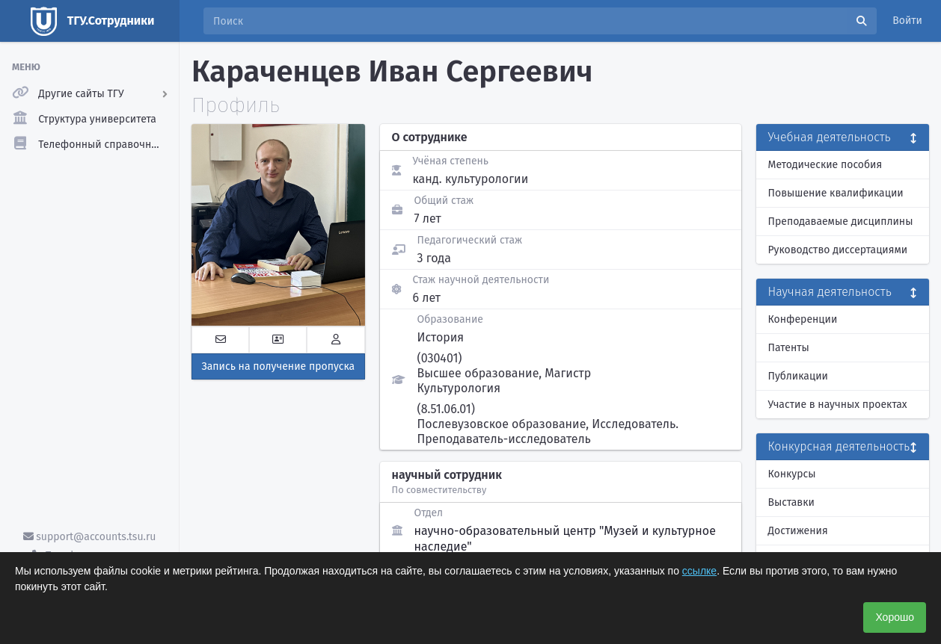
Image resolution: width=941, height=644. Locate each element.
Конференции (803, 319)
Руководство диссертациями (838, 250)
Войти (907, 20)
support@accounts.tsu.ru (89, 536)
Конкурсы (792, 474)
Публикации (798, 376)
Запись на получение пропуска (278, 366)
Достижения (798, 530)
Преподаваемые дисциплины (840, 221)
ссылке (699, 571)
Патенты (788, 347)
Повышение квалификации (836, 193)
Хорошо (894, 617)
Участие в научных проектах (837, 404)
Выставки (791, 502)
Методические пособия (825, 164)
